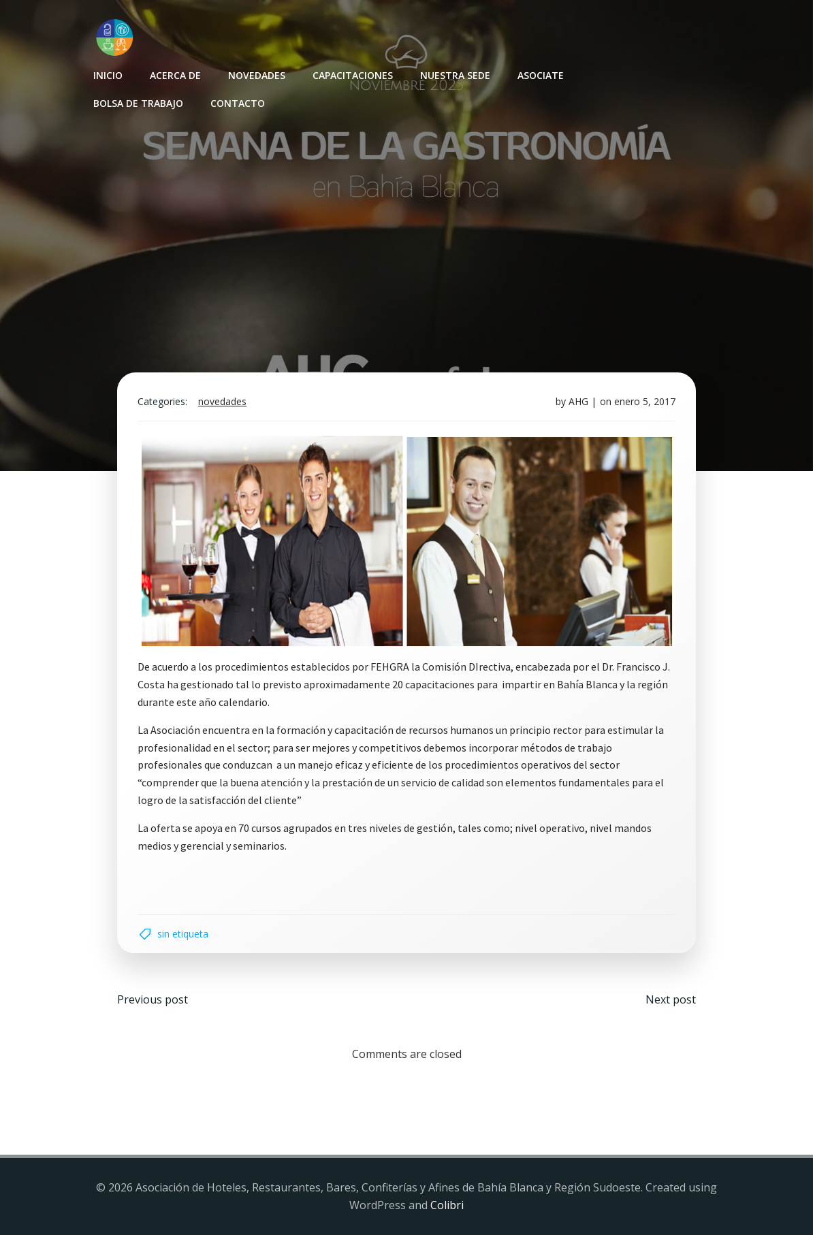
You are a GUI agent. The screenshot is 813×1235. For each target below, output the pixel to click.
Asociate (540, 75)
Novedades (256, 75)
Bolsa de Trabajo (138, 103)
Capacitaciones (353, 75)
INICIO (108, 75)
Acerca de (175, 75)
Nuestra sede (455, 75)
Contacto (237, 103)
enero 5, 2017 (644, 401)
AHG (578, 401)
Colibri (447, 1205)
